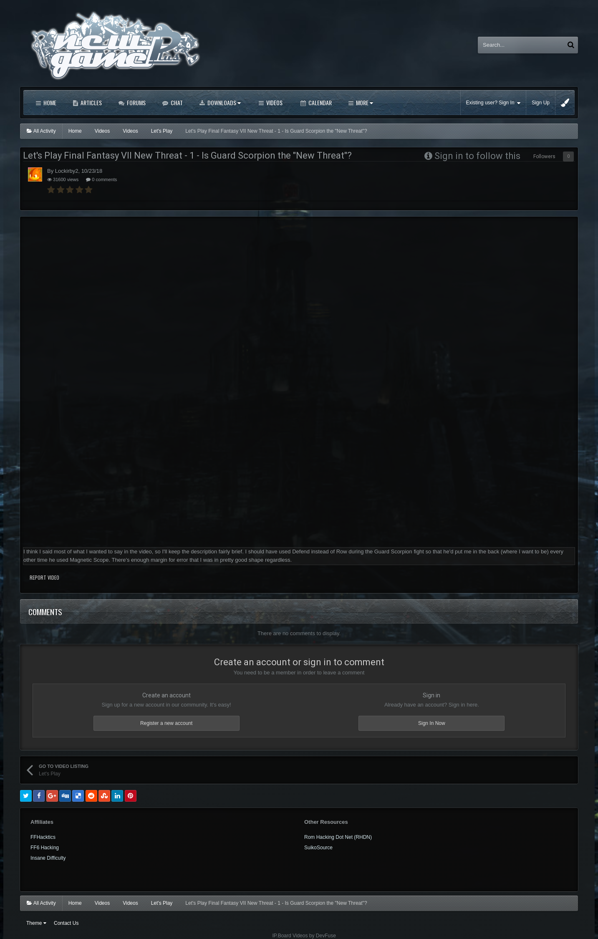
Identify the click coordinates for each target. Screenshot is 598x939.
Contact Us (66, 923)
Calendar (319, 102)
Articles (90, 102)
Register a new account (166, 723)
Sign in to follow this (477, 156)
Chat (176, 102)
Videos (274, 102)
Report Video (44, 577)
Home (49, 102)
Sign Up (541, 103)
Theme (36, 923)
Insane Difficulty (48, 858)
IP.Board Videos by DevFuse (304, 936)
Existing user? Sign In (493, 103)
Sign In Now (431, 723)
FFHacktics (43, 837)
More (364, 102)
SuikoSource (318, 848)
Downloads (223, 102)
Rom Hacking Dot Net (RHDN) (338, 837)
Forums (136, 102)
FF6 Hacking (44, 848)
